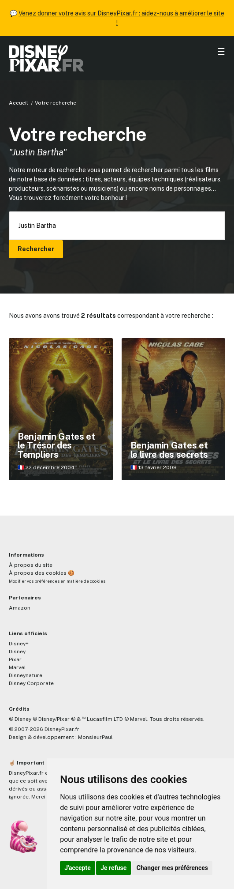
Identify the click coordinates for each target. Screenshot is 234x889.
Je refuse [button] (113, 867)
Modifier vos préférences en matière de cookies (57, 581)
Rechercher (36, 248)
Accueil (18, 103)
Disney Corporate (31, 683)
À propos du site (30, 565)
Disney (17, 651)
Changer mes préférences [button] (172, 867)
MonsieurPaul (95, 737)
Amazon (19, 608)
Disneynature (25, 675)
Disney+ (19, 643)
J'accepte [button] (77, 867)
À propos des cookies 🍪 (41, 573)
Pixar (15, 659)
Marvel (17, 667)
